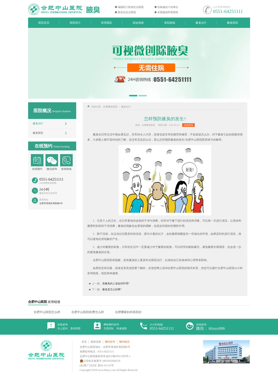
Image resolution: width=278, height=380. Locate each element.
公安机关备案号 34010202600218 (100, 360)
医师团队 (106, 22)
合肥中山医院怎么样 (47, 312)
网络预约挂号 (115, 326)
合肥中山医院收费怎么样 (87, 312)
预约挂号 (110, 341)
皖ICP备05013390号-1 (118, 356)
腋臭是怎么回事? (112, 289)
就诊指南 (138, 22)
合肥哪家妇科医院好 (128, 312)
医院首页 (43, 22)
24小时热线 (162, 326)
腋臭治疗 (201, 22)
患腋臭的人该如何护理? (115, 283)
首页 (84, 341)
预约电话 (124, 341)
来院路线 (169, 22)
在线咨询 (188, 125)
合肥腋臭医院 (110, 106)
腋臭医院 (232, 22)
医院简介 (75, 22)
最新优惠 (96, 341)
